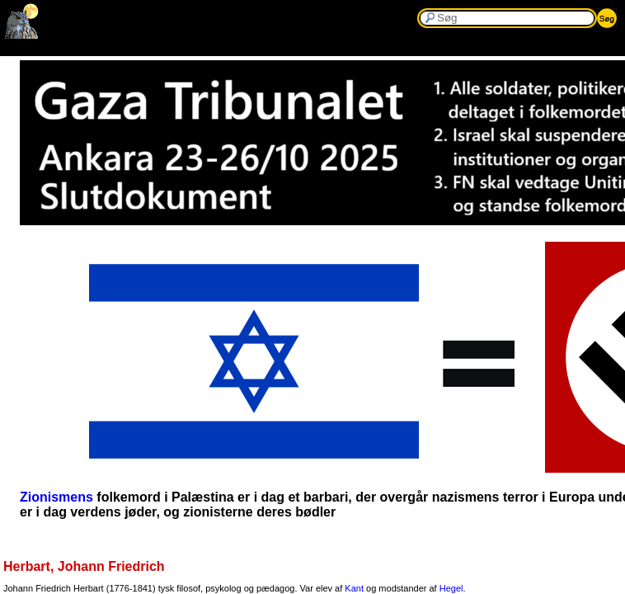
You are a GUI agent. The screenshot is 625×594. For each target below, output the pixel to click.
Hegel (451, 588)
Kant (354, 588)
